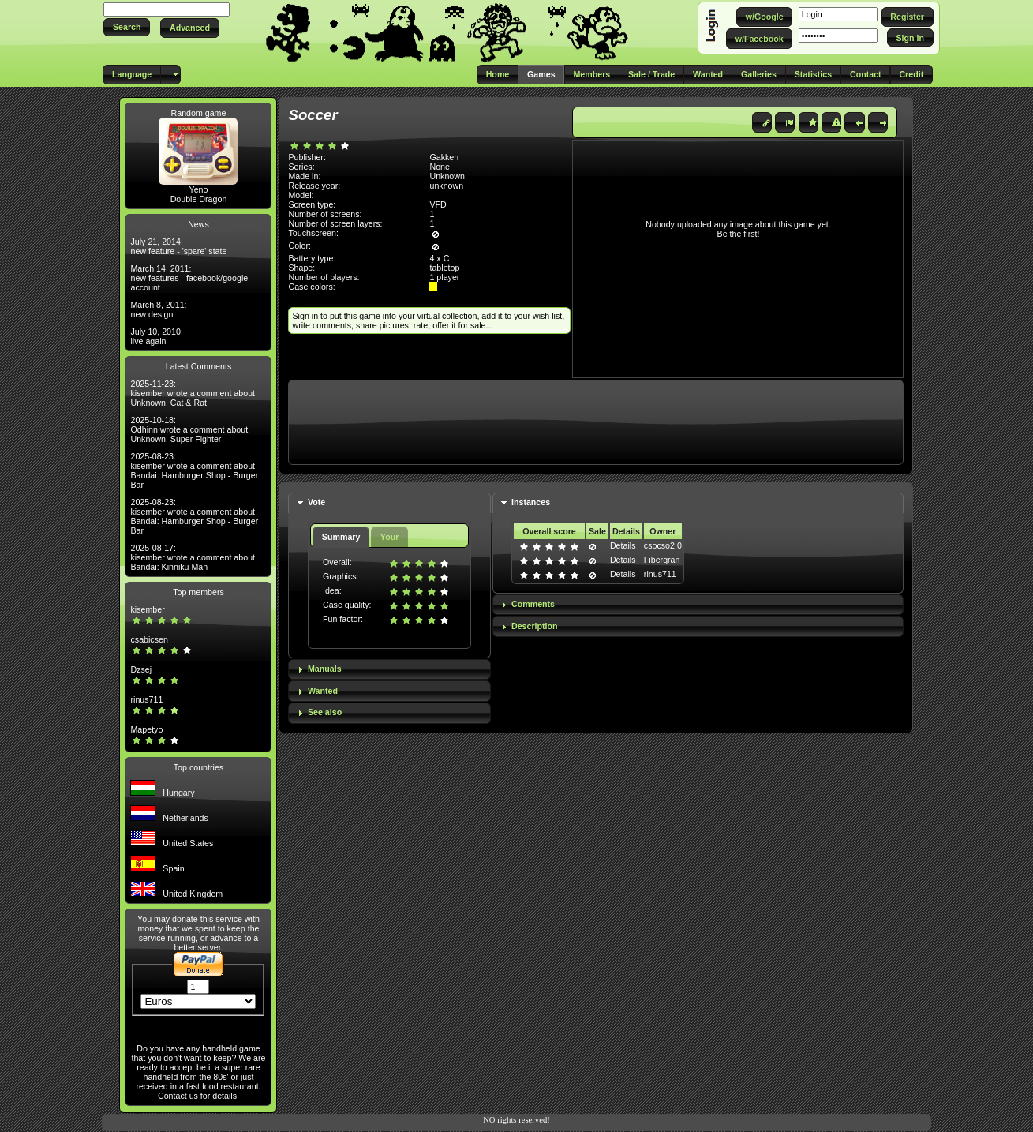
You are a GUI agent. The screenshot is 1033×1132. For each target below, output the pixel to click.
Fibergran (662, 559)
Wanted (323, 690)
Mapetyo (146, 729)
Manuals (325, 668)
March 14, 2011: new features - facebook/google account (189, 278)
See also (325, 712)
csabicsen (148, 639)
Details (623, 545)
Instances (530, 502)
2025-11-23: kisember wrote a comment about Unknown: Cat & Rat (192, 393)
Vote (316, 502)
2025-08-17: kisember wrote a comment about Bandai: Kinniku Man (192, 557)
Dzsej (141, 669)
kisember (147, 609)
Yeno (198, 189)
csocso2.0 (663, 545)
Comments (533, 604)
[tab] (389, 503)
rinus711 (146, 699)
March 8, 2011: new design (158, 309)
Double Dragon (198, 199)
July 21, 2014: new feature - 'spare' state (178, 246)
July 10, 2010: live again (156, 336)
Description (534, 626)
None (439, 166)
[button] (126, 27)
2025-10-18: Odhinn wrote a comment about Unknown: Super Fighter (189, 429)
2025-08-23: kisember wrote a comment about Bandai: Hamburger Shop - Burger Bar (194, 470)
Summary (341, 537)
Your (389, 537)
